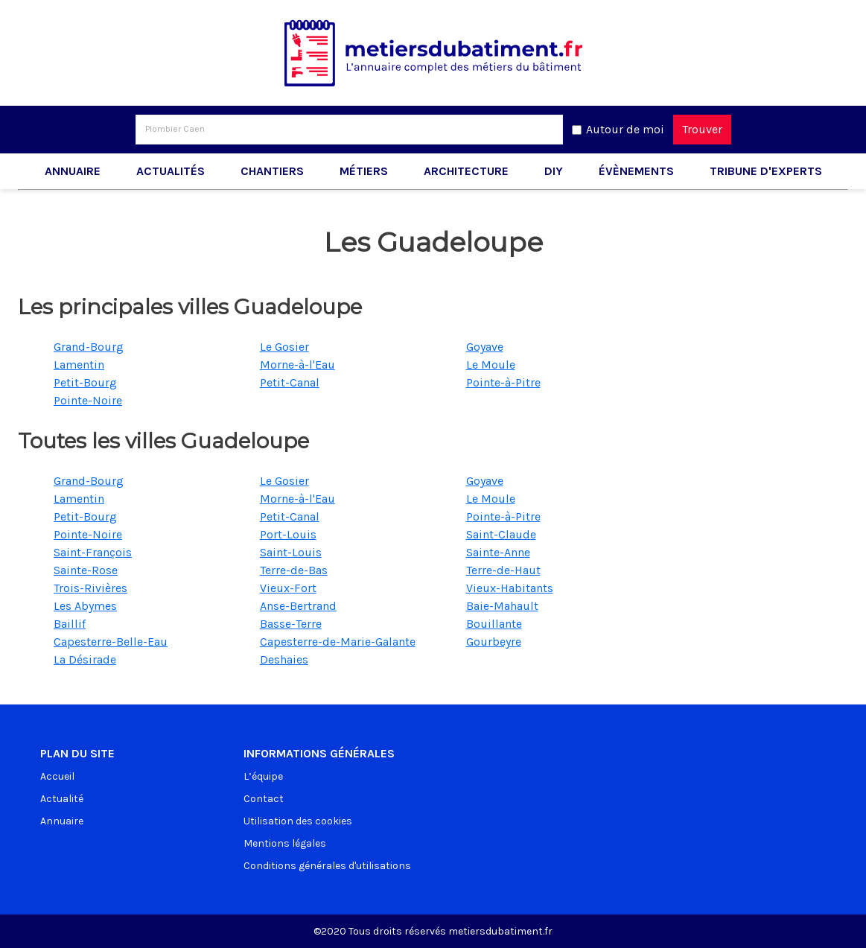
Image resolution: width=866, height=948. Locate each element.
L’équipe (263, 776)
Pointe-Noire (88, 400)
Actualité (61, 798)
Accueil (57, 776)
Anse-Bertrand (298, 606)
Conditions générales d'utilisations (327, 865)
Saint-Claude (501, 534)
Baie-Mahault (502, 606)
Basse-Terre (291, 624)
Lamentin (79, 364)
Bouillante (494, 624)
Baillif (70, 624)
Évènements (636, 171)
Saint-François (93, 552)
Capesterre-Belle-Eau (111, 641)
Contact (263, 798)
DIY (553, 171)
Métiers (364, 171)
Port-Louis (288, 534)
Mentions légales (284, 843)
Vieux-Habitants (509, 588)
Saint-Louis (291, 552)
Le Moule (490, 364)
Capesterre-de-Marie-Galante (338, 641)
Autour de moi (625, 129)
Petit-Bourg (85, 382)
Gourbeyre (493, 641)
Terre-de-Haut (503, 570)
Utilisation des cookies (297, 821)
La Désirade (85, 659)
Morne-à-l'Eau (297, 364)
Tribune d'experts (766, 171)
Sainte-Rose (86, 570)
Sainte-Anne (498, 552)
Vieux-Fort (288, 588)
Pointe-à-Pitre (503, 382)
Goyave (484, 347)
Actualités (170, 171)
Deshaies (284, 659)
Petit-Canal (289, 382)
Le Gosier (284, 347)
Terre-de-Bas (294, 570)
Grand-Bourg (89, 347)
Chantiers (272, 171)
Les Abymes (85, 606)
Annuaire (73, 171)
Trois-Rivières (90, 588)
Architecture (466, 171)
